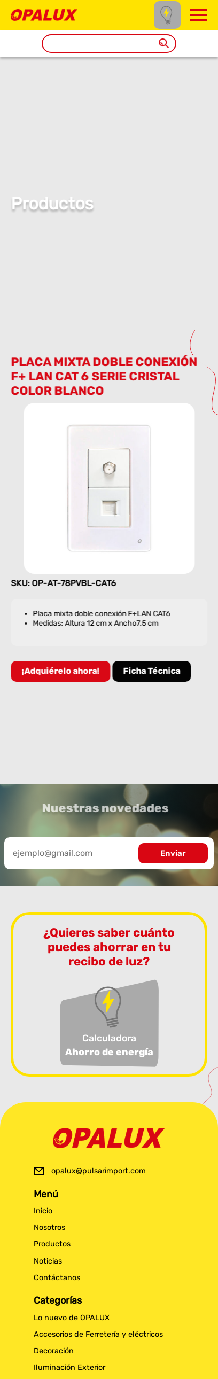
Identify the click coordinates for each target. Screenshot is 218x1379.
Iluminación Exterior (69, 1367)
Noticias (48, 1261)
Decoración (54, 1350)
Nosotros (49, 1227)
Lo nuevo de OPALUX (72, 1317)
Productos (52, 1244)
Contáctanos (57, 1277)
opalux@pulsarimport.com (98, 1170)
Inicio (43, 1211)
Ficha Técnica (152, 671)
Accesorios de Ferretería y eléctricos (98, 1334)
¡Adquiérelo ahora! (61, 671)
